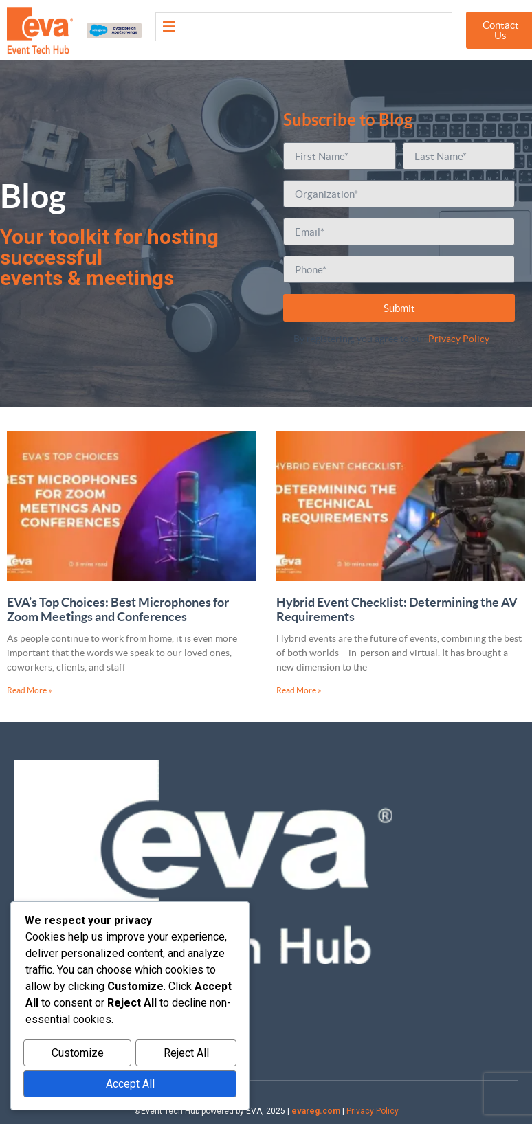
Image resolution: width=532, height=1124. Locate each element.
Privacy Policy (458, 338)
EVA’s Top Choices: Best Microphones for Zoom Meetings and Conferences (118, 610)
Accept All (130, 1084)
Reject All (186, 1054)
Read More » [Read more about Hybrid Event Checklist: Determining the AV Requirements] (299, 690)
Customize (78, 1054)
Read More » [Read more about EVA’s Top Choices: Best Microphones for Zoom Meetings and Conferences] (29, 690)
